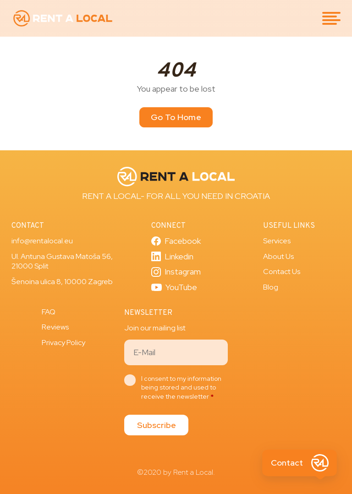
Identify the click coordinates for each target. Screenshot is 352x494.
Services (277, 241)
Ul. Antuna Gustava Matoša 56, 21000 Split (62, 261)
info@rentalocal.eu (42, 241)
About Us (278, 256)
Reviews (55, 327)
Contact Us (281, 271)
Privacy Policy (63, 342)
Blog (270, 287)
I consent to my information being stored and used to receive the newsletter (181, 387)
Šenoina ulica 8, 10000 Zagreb (62, 281)
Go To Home (176, 117)
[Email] (176, 352)
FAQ (48, 312)
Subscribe (156, 425)
